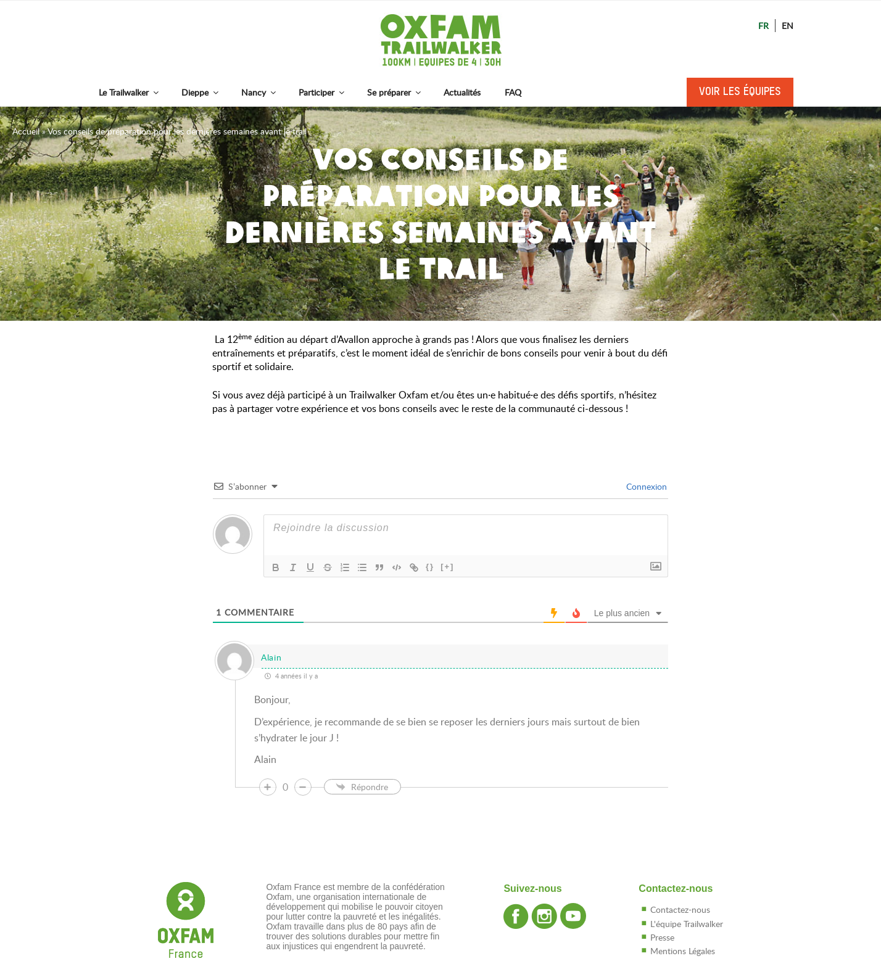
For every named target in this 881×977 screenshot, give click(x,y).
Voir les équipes (740, 91)
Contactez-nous (680, 909)
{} (430, 566)
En (787, 25)
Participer (322, 92)
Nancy (259, 92)
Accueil (25, 131)
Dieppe (200, 92)
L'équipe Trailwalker (686, 924)
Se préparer (395, 92)
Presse (662, 937)
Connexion (645, 486)
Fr (763, 25)
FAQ (513, 92)
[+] (447, 566)
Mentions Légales (682, 951)
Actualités (462, 92)
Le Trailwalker (129, 92)
